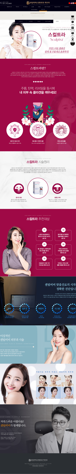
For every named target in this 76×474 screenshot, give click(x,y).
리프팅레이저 (66, 6)
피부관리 (38, 21)
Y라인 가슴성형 (47, 6)
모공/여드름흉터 (48, 21)
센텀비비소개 (9, 6)
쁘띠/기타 (43, 9)
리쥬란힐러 (31, 21)
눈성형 (32, 6)
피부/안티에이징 (34, 9)
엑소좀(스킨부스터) (20, 21)
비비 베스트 (25, 6)
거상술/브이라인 (57, 6)
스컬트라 (57, 21)
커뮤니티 (17, 6)
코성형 (39, 6)
